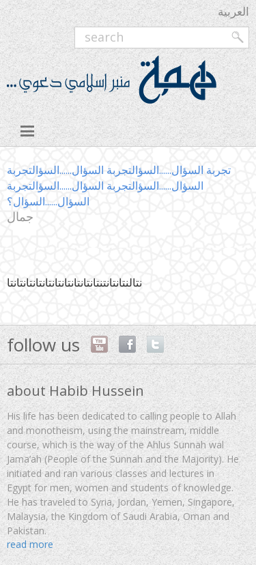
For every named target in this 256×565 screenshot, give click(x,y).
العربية (233, 11)
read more (30, 544)
